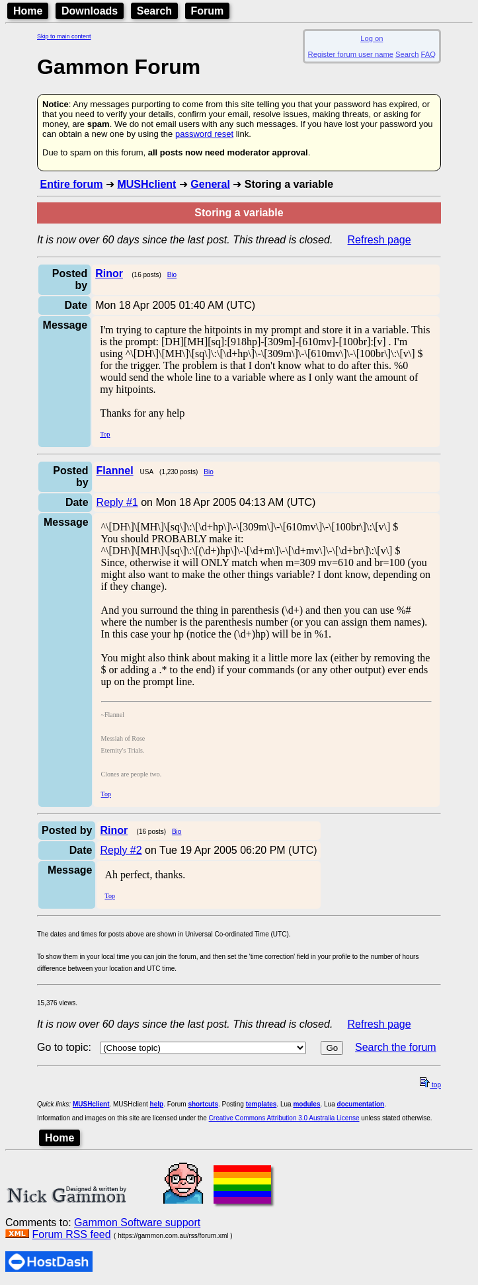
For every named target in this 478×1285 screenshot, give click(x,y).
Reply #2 (120, 850)
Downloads (89, 11)
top (430, 1085)
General (210, 184)
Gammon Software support (137, 1222)
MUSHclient (146, 184)
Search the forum (395, 1047)
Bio (172, 274)
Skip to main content (64, 36)
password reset (204, 134)
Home (27, 11)
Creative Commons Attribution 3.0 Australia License (284, 1118)
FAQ (428, 54)
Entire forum (71, 184)
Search (154, 11)
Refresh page (379, 239)
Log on (371, 38)
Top (105, 434)
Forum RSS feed (71, 1234)
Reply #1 (117, 502)
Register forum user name (350, 54)
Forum (207, 11)
